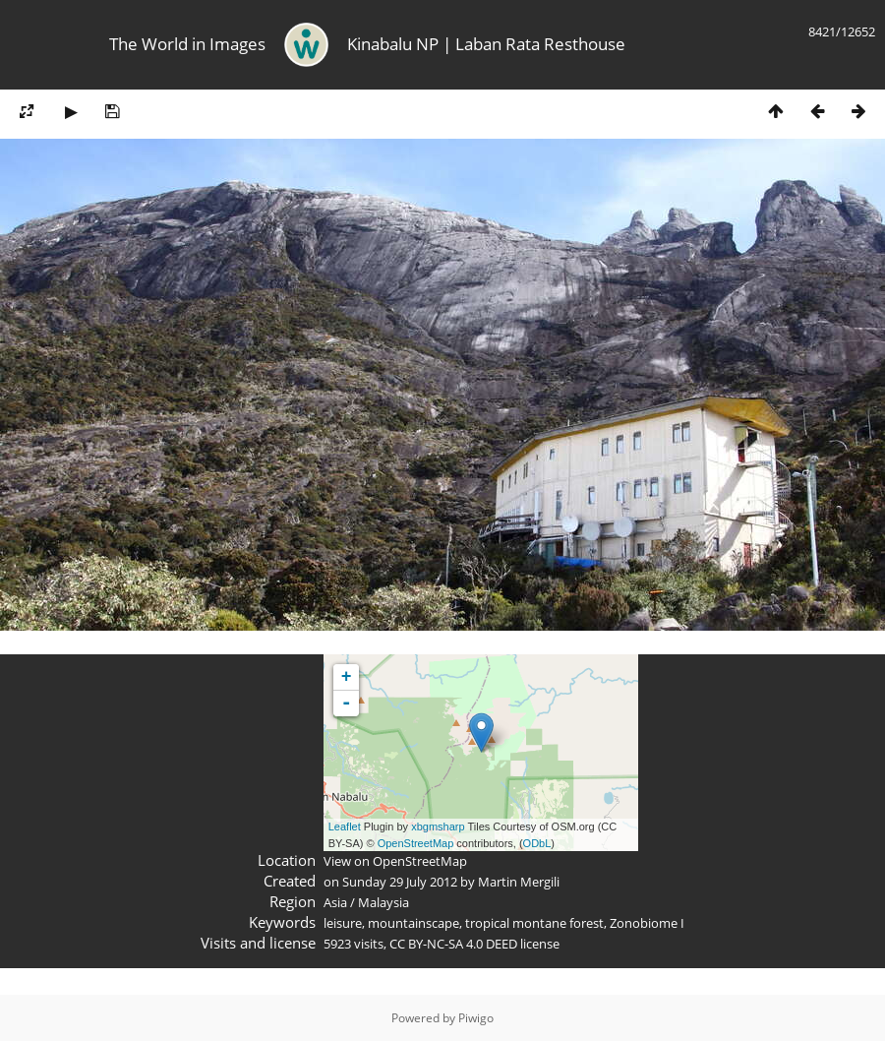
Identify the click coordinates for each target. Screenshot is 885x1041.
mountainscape (413, 923)
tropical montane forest (534, 923)
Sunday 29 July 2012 (399, 881)
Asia (335, 902)
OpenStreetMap (416, 843)
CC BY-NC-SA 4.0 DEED (453, 943)
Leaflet (344, 826)
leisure (343, 923)
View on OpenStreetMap (395, 861)
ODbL (537, 843)
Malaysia (383, 902)
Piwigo (476, 1018)
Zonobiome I (647, 923)
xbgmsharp (437, 826)
